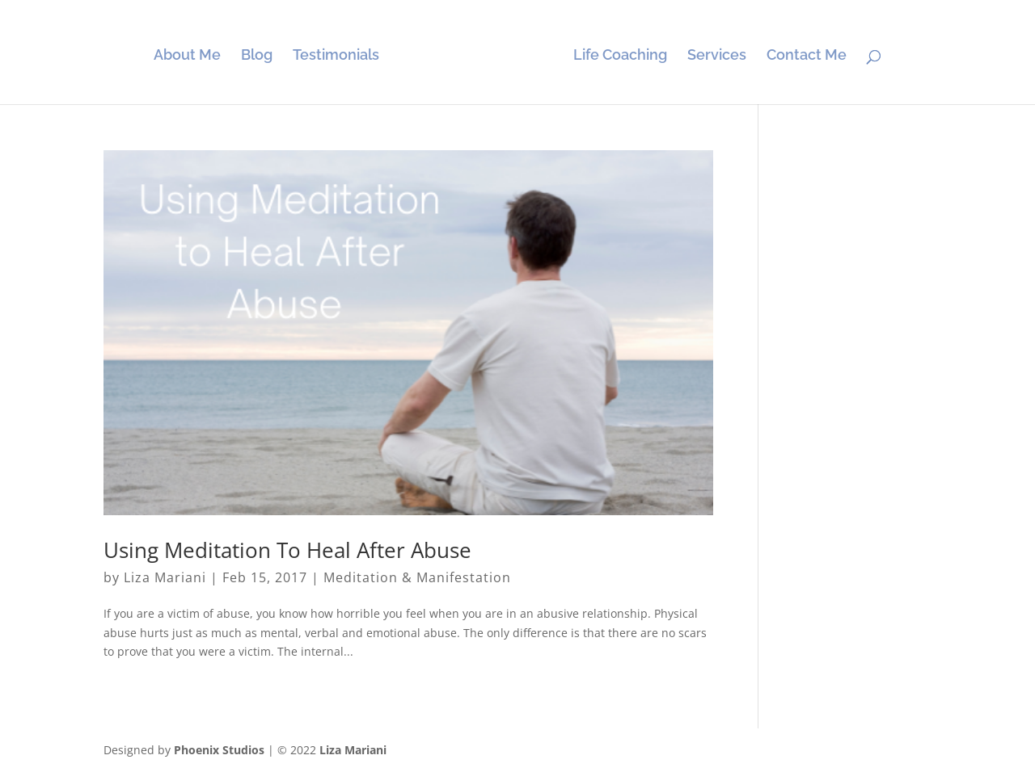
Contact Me (807, 56)
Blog (256, 56)
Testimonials (336, 56)
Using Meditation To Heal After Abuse (287, 549)
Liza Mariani (165, 577)
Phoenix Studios (219, 749)
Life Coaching (620, 56)
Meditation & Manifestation (417, 577)
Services (716, 56)
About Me (187, 56)
